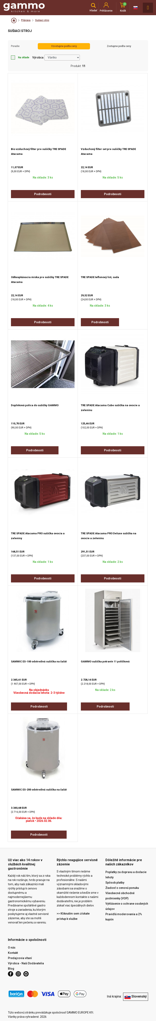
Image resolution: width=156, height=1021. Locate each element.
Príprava (25, 20)
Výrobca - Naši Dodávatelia (26, 963)
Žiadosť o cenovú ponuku (122, 887)
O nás (11, 947)
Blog (11, 968)
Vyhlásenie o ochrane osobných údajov (126, 906)
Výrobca (37, 57)
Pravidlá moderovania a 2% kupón (123, 917)
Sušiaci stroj (42, 20)
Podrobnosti (42, 194)
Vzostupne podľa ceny (64, 46)
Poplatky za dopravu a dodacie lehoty (125, 874)
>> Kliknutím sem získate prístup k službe (73, 916)
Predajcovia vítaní (20, 958)
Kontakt (13, 952)
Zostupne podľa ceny (119, 46)
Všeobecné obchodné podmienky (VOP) (119, 895)
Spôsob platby (114, 882)
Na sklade (20, 57)
